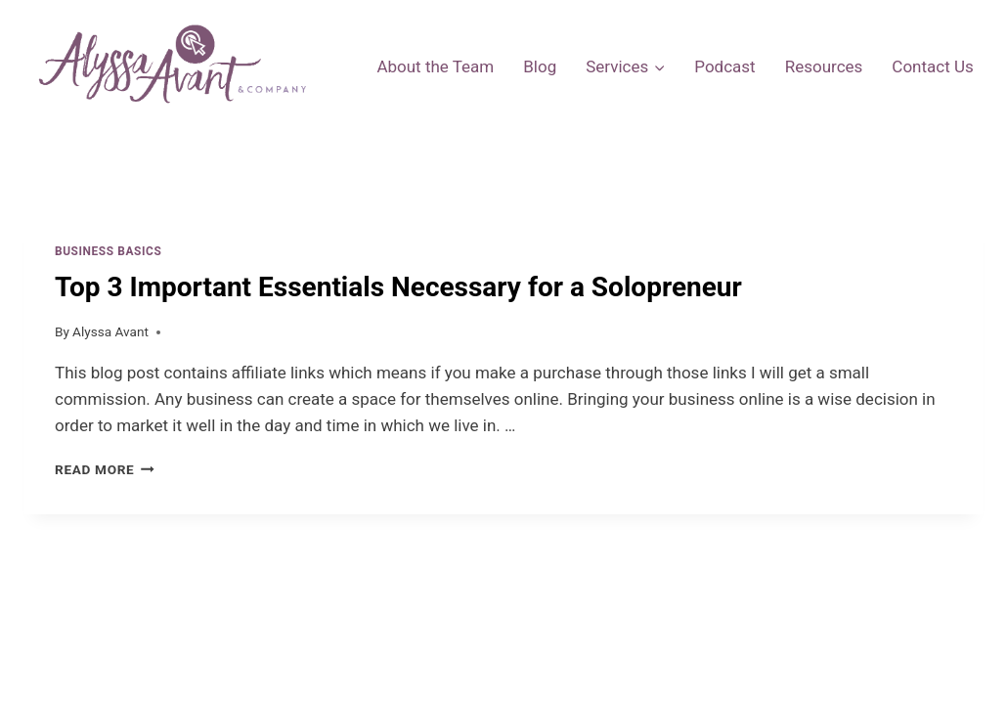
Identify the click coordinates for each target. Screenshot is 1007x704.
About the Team (435, 66)
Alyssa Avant (110, 331)
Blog (539, 66)
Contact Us (932, 66)
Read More (104, 469)
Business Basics (108, 251)
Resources (824, 66)
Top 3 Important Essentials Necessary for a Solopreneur (398, 287)
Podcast (724, 66)
